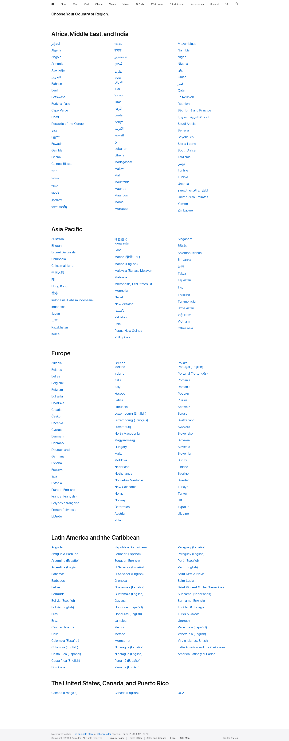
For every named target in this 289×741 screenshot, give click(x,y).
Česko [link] (56, 416)
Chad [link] (55, 117)
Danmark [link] (57, 436)
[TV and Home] (157, 4)
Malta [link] (118, 453)
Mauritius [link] (121, 195)
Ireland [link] (119, 373)
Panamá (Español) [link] (127, 660)
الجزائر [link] (55, 44)
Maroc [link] (119, 202)
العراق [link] (119, 82)
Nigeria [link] (183, 64)
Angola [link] (56, 57)
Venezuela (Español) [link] (192, 627)
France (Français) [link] (64, 496)
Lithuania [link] (121, 407)
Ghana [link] (56, 157)
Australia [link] (57, 239)
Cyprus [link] (56, 430)
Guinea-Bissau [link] (61, 164)
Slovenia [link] (184, 447)
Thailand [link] (184, 295)
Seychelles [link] (185, 137)
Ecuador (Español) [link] (128, 554)
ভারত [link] (55, 178)
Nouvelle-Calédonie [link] (129, 480)
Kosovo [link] (120, 393)
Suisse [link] (182, 413)
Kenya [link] (119, 122)
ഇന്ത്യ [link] (56, 200)
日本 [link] (54, 320)
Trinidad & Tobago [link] (191, 607)
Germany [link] (57, 456)
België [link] (55, 376)
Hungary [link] (121, 447)
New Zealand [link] (124, 304)
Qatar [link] (182, 90)
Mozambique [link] (187, 44)
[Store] (63, 4)
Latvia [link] (119, 400)
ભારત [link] (54, 186)
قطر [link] (180, 84)
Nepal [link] (119, 297)
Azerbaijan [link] (58, 70)
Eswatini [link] (57, 144)
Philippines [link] (122, 337)
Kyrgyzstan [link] (122, 243)
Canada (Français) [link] (64, 693)
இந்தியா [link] (121, 57)
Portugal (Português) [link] (193, 373)
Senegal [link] (183, 130)
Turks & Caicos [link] (189, 614)
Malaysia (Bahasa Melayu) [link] (133, 270)
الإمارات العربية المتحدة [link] (193, 190)
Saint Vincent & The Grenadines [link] (201, 587)
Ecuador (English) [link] (127, 560)
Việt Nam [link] (184, 315)
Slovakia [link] (183, 440)
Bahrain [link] (56, 84)
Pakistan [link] (121, 317)
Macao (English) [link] (126, 264)
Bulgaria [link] (57, 396)
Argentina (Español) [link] (65, 560)
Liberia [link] (119, 155)
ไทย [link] (180, 287)
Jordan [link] (119, 115)
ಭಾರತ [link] (55, 192)
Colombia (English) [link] (64, 647)
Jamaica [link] (120, 620)
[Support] (214, 4)
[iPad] (86, 4)
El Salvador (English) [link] (129, 574)
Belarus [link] (56, 370)
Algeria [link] (56, 50)
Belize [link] (55, 587)
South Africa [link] (187, 150)
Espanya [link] (57, 470)
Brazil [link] (55, 620)
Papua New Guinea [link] (128, 330)
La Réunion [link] (186, 97)
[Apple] (53, 4)
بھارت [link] (118, 71)
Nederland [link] (122, 467)
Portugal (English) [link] (190, 367)
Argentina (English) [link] (65, 567)
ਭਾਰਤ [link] (118, 50)
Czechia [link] (57, 423)
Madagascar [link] (123, 162)
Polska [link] (182, 363)
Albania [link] (56, 363)
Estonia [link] (56, 483)
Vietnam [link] (183, 321)
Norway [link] (120, 500)
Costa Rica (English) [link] (65, 660)
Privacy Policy (116, 738)
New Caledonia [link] (125, 487)
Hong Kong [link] (59, 286)
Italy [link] (117, 387)
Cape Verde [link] (59, 110)
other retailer (104, 734)
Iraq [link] (117, 89)
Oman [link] (182, 77)
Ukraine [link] (183, 513)
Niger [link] (182, 57)
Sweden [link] (183, 480)
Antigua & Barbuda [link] (64, 554)
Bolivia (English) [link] (62, 607)
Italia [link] (118, 380)
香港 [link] (54, 293)
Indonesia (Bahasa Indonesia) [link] (72, 300)
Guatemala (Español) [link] (129, 587)
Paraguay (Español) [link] (191, 547)
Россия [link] (183, 393)
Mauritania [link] (122, 182)
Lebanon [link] (121, 149)
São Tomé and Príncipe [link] (194, 110)
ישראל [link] (119, 95)
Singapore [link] (185, 239)
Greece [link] (120, 363)
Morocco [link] (121, 209)
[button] (227, 4)
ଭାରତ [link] (118, 44)
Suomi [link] (182, 460)
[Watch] (112, 4)
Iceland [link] (120, 367)
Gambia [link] (56, 150)
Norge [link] (119, 493)
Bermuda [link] (57, 594)
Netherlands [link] (123, 473)
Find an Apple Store (83, 734)
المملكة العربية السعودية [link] (193, 117)
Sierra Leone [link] (187, 144)
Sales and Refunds (156, 738)
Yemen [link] (183, 204)
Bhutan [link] (56, 246)
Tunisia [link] (183, 177)
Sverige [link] (183, 473)
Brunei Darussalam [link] (64, 252)
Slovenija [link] (184, 453)
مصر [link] (54, 130)
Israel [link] (118, 102)
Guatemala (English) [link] (129, 594)
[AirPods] (139, 4)
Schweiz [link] (184, 407)
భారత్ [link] (118, 64)
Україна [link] (183, 507)
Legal (173, 738)
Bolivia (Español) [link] (63, 600)
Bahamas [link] (57, 574)
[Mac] (75, 4)
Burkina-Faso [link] (60, 104)
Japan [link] (55, 313)
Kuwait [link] (119, 135)
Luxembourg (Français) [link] (131, 420)
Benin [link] (55, 90)
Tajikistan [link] (184, 280)
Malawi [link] (119, 169)
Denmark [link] (57, 443)
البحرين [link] (56, 77)
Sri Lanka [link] (184, 259)
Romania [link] (184, 387)
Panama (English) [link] (127, 667)
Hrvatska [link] (57, 403)
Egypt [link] (55, 137)
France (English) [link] (63, 490)
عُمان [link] (181, 70)
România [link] (184, 380)
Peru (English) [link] (188, 567)
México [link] (120, 627)
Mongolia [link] (121, 290)
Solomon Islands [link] (189, 253)
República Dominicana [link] (131, 547)
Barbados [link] (58, 580)
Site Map (184, 738)
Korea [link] (55, 334)
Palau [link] (118, 324)
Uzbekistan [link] (186, 308)
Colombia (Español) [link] (65, 640)
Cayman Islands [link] (62, 627)
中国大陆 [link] (57, 272)
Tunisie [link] (183, 170)
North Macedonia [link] (127, 433)
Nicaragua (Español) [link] (129, 647)
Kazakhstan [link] (59, 327)
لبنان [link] (117, 142)
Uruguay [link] (184, 620)
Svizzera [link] (184, 427)
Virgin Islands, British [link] (193, 640)
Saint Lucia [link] (186, 580)
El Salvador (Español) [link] (130, 567)
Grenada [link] (121, 580)
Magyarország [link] (125, 440)
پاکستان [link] (119, 310)
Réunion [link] (183, 104)
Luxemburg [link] (123, 427)
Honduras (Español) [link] (129, 607)
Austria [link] (119, 513)
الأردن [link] (118, 109)
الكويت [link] (119, 129)
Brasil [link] (55, 614)
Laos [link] (118, 250)
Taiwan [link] (183, 273)
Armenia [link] (57, 64)
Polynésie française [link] (65, 503)
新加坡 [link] (182, 246)
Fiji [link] (53, 279)
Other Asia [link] (185, 328)
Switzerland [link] (186, 420)
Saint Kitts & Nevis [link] (191, 574)
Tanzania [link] (184, 157)
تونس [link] (181, 164)
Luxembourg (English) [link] (130, 413)
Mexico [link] (120, 634)
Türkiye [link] (183, 487)
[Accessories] (197, 4)
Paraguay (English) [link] (191, 554)
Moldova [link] (121, 460)
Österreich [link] (122, 507)
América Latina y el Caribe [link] (196, 654)
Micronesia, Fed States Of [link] (133, 284)
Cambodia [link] (58, 259)
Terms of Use (135, 738)
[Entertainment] (177, 4)
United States (230, 738)
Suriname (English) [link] (191, 600)
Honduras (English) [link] (128, 614)
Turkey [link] (183, 493)
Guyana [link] (120, 600)
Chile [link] (55, 634)
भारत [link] (54, 171)
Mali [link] (117, 175)
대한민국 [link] (121, 239)
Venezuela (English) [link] (192, 634)
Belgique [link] (57, 383)
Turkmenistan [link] (187, 301)
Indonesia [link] (58, 307)
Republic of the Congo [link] (67, 124)
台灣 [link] (181, 266)
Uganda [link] (183, 184)
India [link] (118, 78)
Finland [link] (183, 467)
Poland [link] (119, 520)
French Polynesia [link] (63, 510)
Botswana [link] (58, 97)
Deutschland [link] (60, 450)
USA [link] (181, 693)
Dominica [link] (58, 667)
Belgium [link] (57, 390)
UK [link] (180, 500)
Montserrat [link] (122, 640)
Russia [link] (182, 400)
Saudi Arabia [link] (187, 124)
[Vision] (126, 4)
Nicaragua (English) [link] (129, 654)
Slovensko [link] (185, 433)
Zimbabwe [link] (185, 210)
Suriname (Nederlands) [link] (194, 594)
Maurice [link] (120, 189)
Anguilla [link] (57, 547)
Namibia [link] (183, 50)
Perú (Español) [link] (188, 560)
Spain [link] (55, 476)
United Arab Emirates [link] (193, 197)
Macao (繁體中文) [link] (127, 257)
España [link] (56, 463)
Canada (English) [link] (127, 693)
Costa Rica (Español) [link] (66, 654)
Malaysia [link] (121, 277)
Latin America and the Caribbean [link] (201, 647)
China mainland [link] (62, 266)
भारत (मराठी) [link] (59, 207)
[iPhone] (99, 4)
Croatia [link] (56, 410)
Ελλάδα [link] (56, 516)
